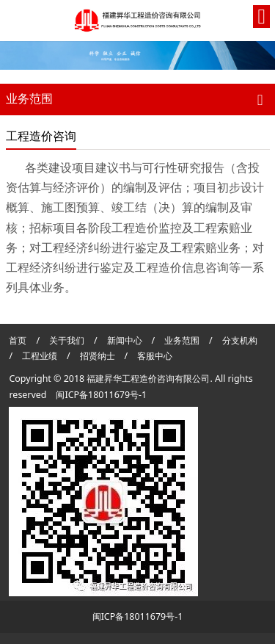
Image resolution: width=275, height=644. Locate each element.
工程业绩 (40, 356)
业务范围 (181, 340)
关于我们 (66, 340)
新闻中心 (124, 340)
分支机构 (239, 340)
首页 (17, 340)
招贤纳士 (98, 356)
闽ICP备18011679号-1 (101, 394)
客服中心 (154, 356)
